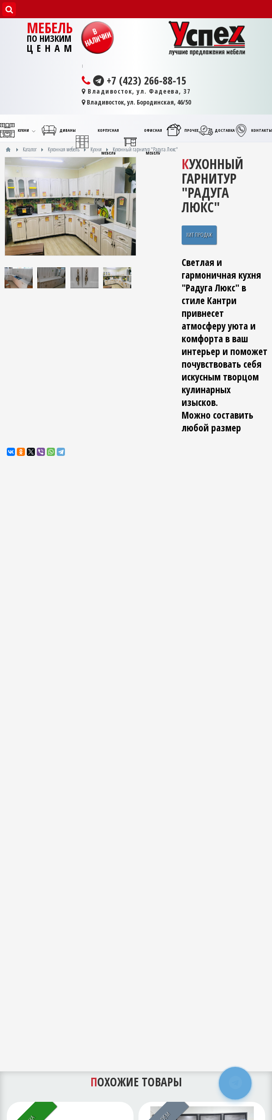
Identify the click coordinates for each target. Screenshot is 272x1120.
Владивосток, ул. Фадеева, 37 (136, 91)
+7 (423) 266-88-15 (134, 80)
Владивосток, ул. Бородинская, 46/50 (136, 102)
